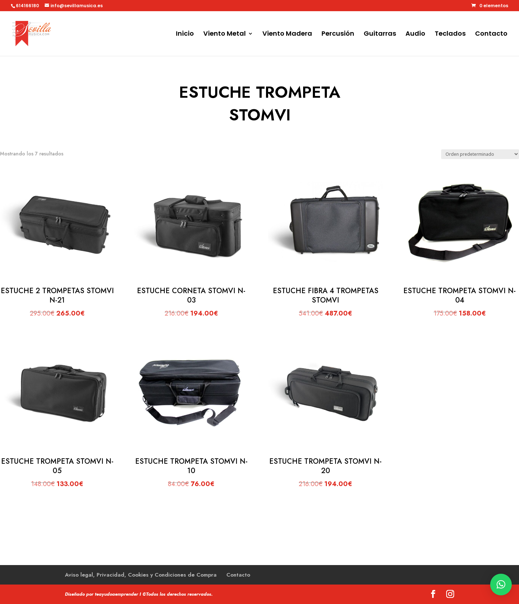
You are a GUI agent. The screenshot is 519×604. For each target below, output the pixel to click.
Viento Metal (224, 34)
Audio (415, 34)
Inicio (185, 34)
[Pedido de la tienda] (480, 154)
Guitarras (380, 34)
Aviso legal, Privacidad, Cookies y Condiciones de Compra (141, 575)
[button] (501, 584)
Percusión (337, 34)
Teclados (450, 34)
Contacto (491, 34)
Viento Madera (287, 34)
